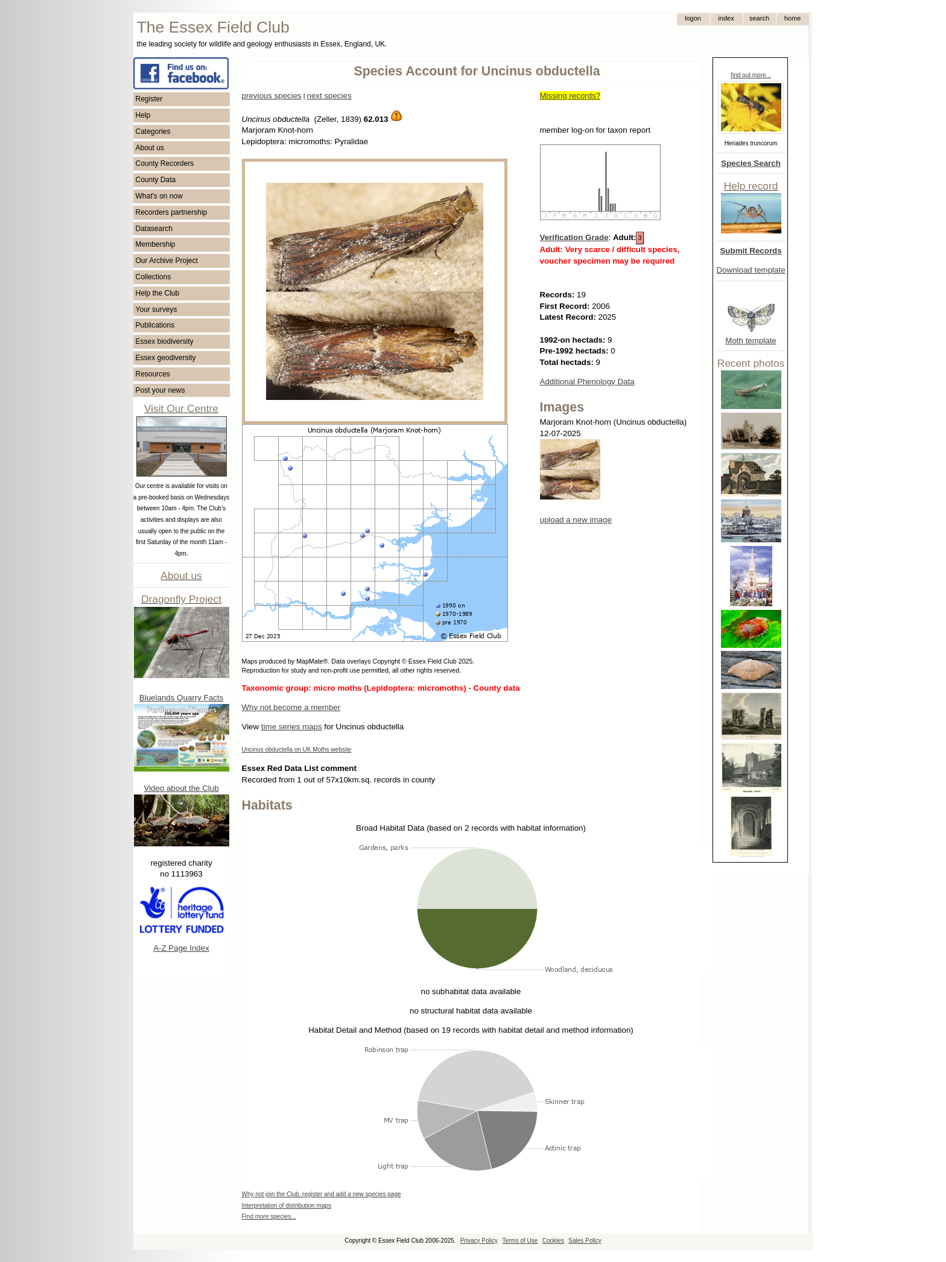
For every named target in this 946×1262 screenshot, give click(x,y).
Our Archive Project (167, 260)
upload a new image (576, 519)
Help (143, 115)
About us (150, 148)
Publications (155, 325)
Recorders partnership (172, 212)
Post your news (160, 390)
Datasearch (154, 228)
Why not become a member (291, 707)
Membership (156, 244)
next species (328, 95)
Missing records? (570, 95)
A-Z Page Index (181, 948)
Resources (153, 374)
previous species (272, 95)
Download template (751, 269)
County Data (156, 180)
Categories (153, 131)
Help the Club (158, 293)
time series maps (291, 726)
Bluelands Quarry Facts (181, 697)
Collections (153, 277)
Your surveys (156, 309)
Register (149, 99)
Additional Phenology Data (587, 381)
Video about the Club (181, 788)
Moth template (750, 340)
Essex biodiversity (165, 341)
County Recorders (165, 163)
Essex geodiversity (166, 358)
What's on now (159, 196)
